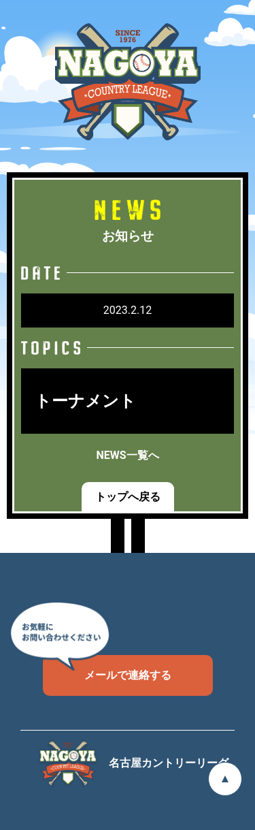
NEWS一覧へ (127, 455)
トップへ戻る (127, 496)
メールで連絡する (107, 668)
